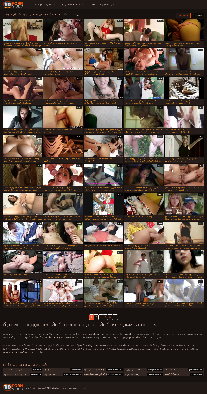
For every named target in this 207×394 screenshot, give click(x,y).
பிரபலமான (197, 15)
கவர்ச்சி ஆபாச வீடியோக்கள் (44, 5)
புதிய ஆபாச (183, 15)
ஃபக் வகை (91, 5)
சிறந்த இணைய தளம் (107, 5)
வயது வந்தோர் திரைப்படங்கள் (71, 5)
